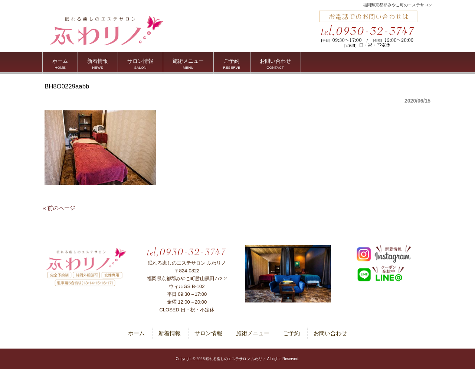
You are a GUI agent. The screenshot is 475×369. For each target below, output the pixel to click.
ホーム (136, 333)
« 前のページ (59, 208)
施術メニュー (252, 333)
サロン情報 (208, 333)
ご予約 (291, 333)
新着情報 (169, 333)
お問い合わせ (330, 333)
